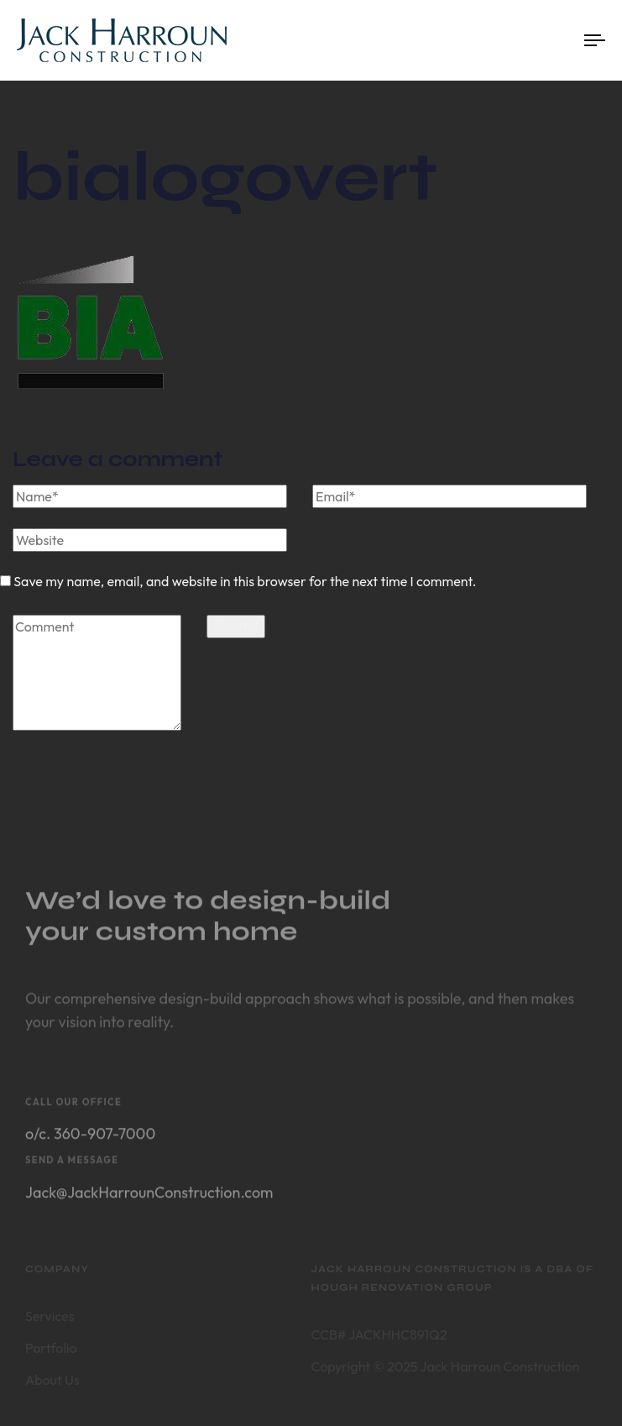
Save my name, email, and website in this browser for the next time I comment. (244, 581)
